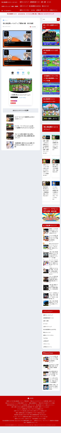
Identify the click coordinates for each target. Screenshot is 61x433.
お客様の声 (43, 10)
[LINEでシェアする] (28, 77)
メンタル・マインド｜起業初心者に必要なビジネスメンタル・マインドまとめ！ (30, 423)
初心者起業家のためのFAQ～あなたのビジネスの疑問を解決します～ (18, 427)
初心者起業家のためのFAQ (39, 6)
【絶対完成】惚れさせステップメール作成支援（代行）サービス (21, 411)
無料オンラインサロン (29, 10)
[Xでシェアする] (13, 77)
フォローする (22, 101)
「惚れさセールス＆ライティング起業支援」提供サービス (42, 407)
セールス (54, 2)
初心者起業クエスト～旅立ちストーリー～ (45, 411)
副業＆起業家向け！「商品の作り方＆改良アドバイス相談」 (42, 409)
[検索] (58, 23)
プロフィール (50, 10)
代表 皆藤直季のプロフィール (30, 429)
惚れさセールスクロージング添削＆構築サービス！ (17, 409)
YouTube (38, 10)
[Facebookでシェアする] (18, 77)
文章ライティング (28, 6)
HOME (30, 405)
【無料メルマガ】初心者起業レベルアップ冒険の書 (17, 407)
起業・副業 (48, 2)
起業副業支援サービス (39, 2)
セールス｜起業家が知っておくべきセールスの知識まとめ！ (30, 415)
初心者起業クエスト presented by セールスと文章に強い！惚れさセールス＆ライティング (30, 18)
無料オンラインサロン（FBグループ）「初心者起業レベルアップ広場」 (30, 425)
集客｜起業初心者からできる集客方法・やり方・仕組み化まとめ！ (30, 419)
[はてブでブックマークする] (23, 77)
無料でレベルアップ (28, 2)
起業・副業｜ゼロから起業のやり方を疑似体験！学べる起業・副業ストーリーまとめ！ (30, 413)
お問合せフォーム (28, 14)
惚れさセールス (50, 6)
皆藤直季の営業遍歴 (54, 427)
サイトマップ (46, 427)
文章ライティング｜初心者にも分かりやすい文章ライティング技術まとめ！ (30, 417)
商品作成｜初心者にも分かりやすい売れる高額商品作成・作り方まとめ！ (30, 421)
